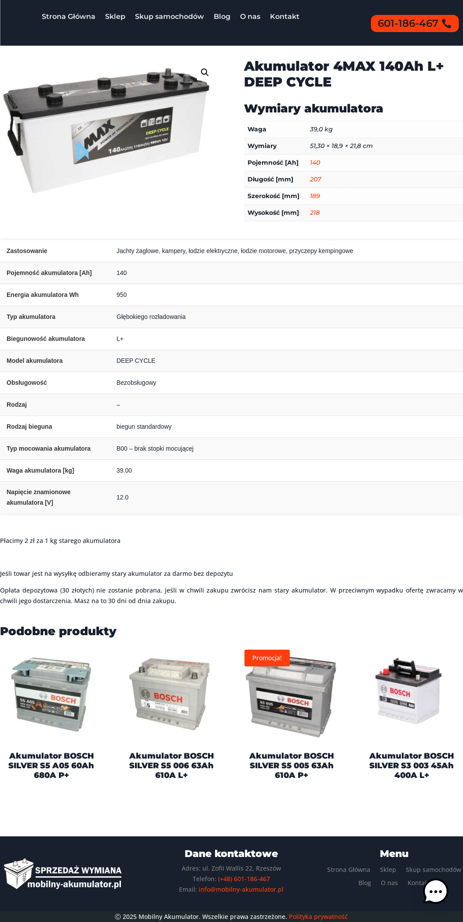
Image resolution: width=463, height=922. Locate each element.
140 (315, 162)
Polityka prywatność (318, 916)
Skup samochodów (169, 16)
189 (315, 196)
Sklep (115, 16)
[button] (205, 72)
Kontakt (284, 16)
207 (315, 179)
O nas (250, 16)
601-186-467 (408, 23)
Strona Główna (68, 16)
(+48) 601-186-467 (244, 879)
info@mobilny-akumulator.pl (241, 889)
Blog (222, 16)
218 (315, 213)
